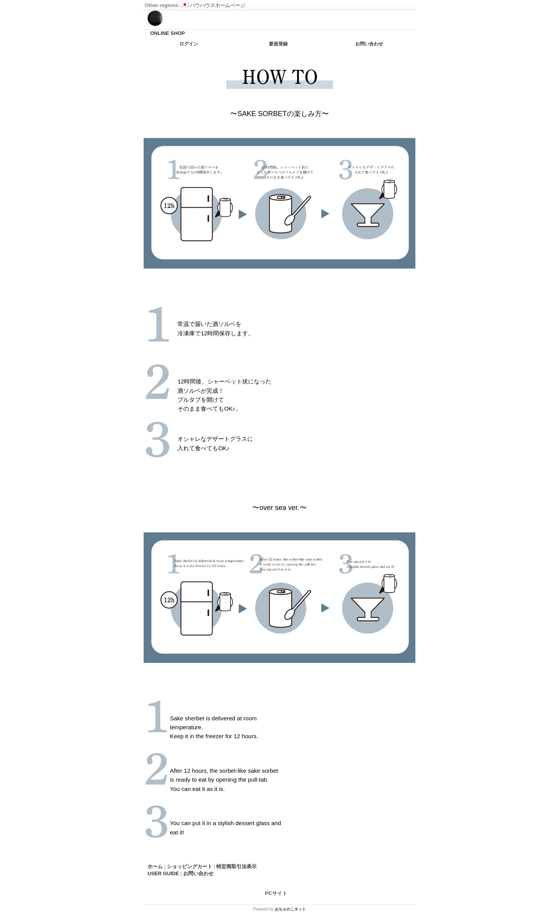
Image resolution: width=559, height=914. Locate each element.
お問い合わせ (369, 44)
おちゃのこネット (290, 909)
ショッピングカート (189, 866)
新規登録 (278, 44)
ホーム (155, 866)
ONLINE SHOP (167, 33)
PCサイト (276, 893)
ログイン (188, 44)
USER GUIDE (163, 873)
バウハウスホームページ (213, 5)
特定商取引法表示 (236, 866)
